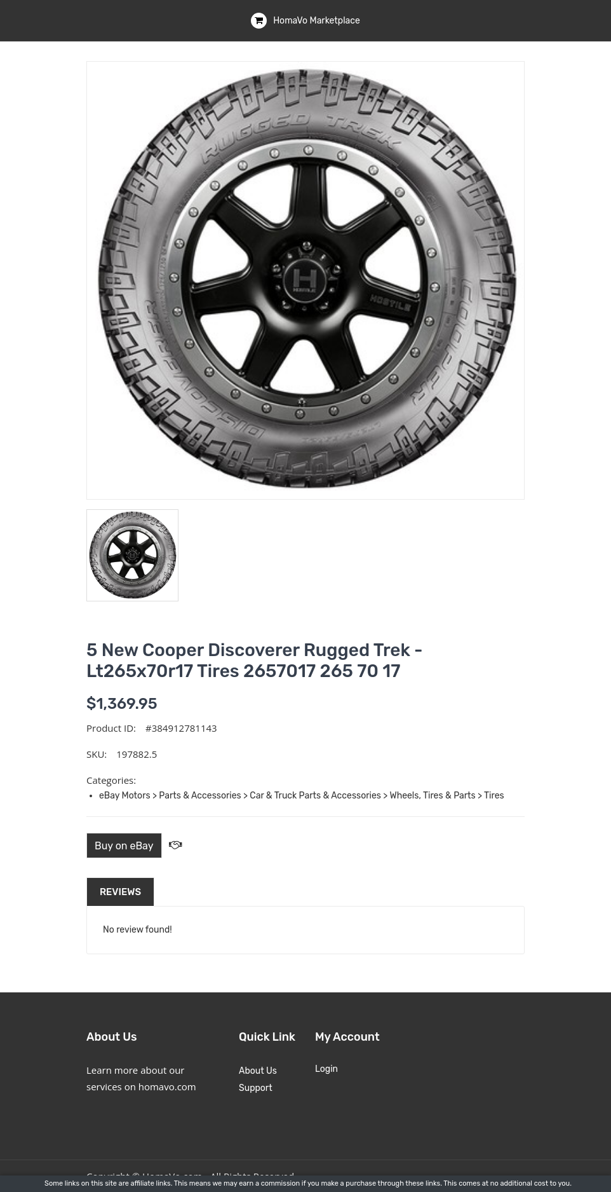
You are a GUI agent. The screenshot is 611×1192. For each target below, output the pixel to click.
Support (255, 1088)
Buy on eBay (124, 846)
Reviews (120, 892)
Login (326, 1069)
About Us (258, 1070)
